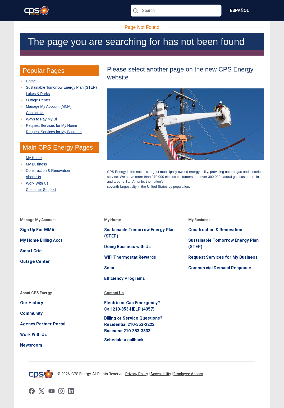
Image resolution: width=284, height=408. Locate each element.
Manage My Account (38, 220)
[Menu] (261, 10)
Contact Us (35, 113)
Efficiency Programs (124, 278)
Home (31, 81)
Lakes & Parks (38, 94)
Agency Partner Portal (42, 323)
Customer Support (41, 189)
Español (239, 10)
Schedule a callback (124, 339)
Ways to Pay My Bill (42, 119)
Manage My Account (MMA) (49, 106)
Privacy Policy (136, 374)
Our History (31, 302)
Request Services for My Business (54, 132)
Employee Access (188, 374)
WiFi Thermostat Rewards (130, 257)
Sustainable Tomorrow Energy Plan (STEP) (61, 87)
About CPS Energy (36, 293)
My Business (36, 164)
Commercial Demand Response (219, 267)
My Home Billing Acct (41, 240)
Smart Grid (31, 250)
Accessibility (160, 374)
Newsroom (31, 345)
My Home (34, 158)
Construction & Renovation (48, 170)
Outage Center (38, 100)
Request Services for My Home (51, 125)
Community (31, 313)
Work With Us (37, 183)
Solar (109, 267)
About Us (33, 177)
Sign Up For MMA (37, 229)
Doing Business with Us (127, 246)
